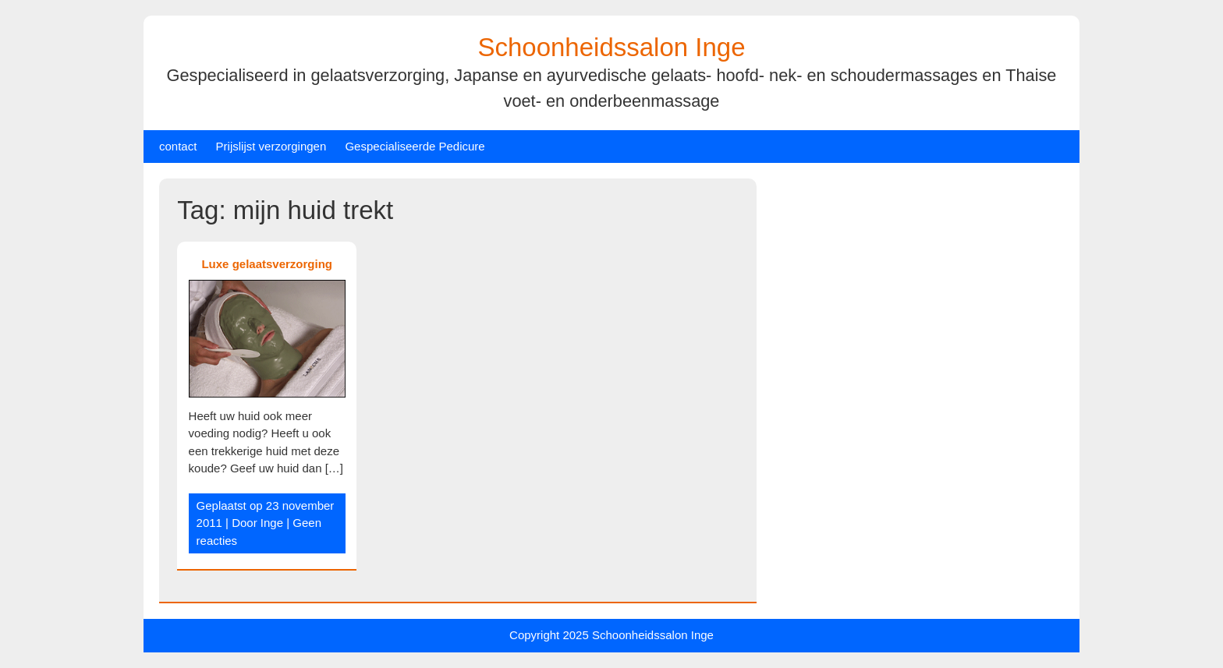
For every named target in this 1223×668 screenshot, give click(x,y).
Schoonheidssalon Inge (611, 47)
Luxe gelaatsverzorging (266, 263)
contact (178, 146)
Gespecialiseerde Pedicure (414, 146)
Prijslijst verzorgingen (271, 146)
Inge (272, 522)
